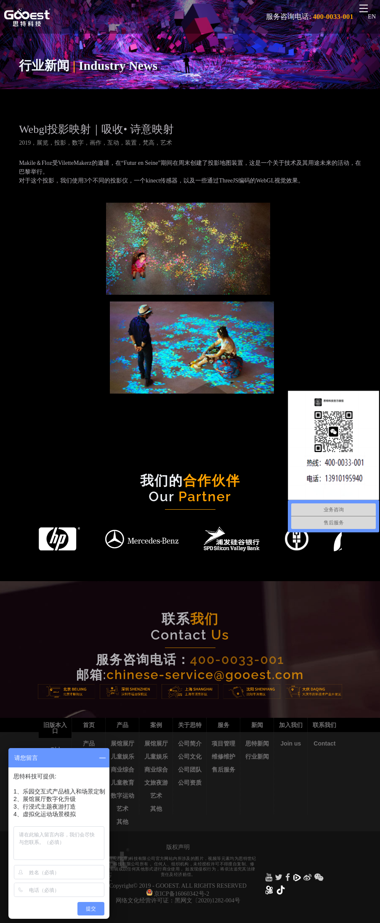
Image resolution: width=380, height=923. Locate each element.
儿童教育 (122, 782)
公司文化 (190, 756)
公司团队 (190, 769)
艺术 (122, 808)
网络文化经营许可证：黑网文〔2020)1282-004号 (178, 900)
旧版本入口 (55, 728)
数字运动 (122, 795)
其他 (122, 821)
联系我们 (324, 725)
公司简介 (190, 743)
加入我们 (291, 725)
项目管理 (223, 743)
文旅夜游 (156, 782)
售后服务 (223, 769)
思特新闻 (257, 743)
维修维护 (223, 756)
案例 (156, 725)
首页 (89, 725)
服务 (223, 725)
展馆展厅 (122, 743)
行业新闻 (257, 756)
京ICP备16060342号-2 (181, 894)
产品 (89, 743)
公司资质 (190, 782)
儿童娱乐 (122, 756)
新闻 (257, 725)
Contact (324, 743)
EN (372, 16)
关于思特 (190, 725)
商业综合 (122, 769)
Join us (290, 743)
